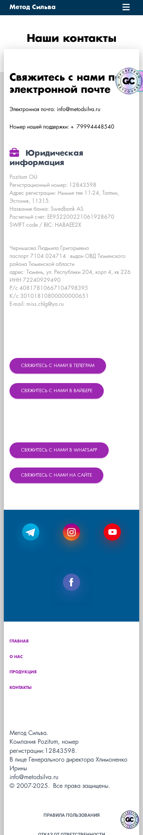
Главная (19, 641)
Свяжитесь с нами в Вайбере (56, 390)
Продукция (23, 672)
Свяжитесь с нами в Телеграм (58, 365)
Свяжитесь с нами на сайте (56, 475)
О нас (16, 657)
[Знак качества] (129, 819)
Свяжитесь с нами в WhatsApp (59, 450)
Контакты (21, 688)
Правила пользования (71, 815)
